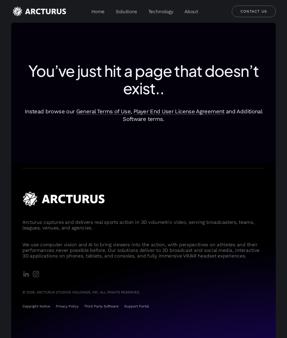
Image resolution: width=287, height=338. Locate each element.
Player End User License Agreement (178, 111)
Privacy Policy (67, 306)
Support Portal (136, 306)
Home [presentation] (98, 11)
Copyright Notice (36, 306)
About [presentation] (191, 11)
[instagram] (37, 274)
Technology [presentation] (160, 11)
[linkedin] (27, 274)
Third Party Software (101, 306)
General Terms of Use (103, 111)
